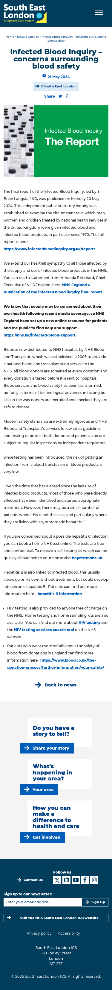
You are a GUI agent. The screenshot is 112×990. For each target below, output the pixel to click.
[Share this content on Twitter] (60, 96)
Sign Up (98, 902)
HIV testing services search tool (44, 629)
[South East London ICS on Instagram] (94, 880)
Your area (43, 789)
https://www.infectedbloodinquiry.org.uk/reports (50, 249)
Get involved (47, 837)
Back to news (60, 685)
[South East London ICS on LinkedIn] (66, 880)
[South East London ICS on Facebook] (85, 880)
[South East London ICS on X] (57, 880)
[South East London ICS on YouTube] (76, 880)
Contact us (33, 880)
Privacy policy (39, 933)
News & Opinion (28, 36)
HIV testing (89, 622)
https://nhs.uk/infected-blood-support (39, 335)
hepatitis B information (60, 594)
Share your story (51, 748)
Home (10, 36)
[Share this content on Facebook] (67, 96)
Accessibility (69, 933)
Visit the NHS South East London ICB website (59, 918)
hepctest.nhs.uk (87, 558)
